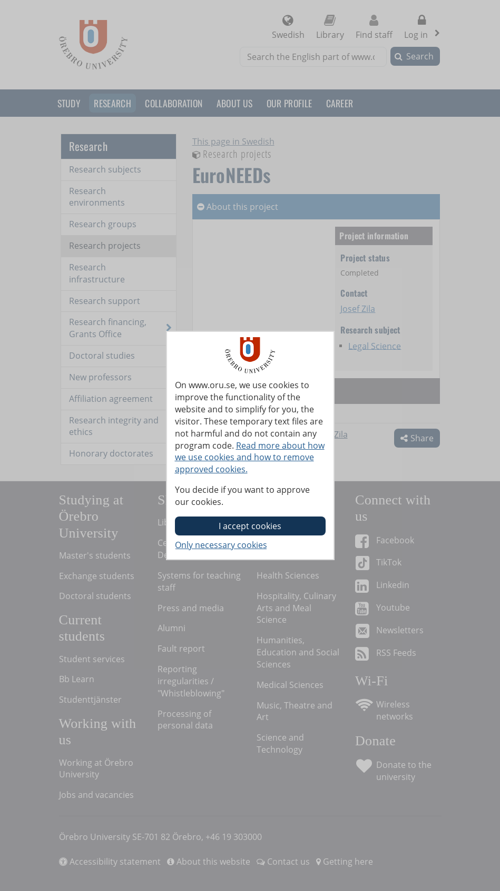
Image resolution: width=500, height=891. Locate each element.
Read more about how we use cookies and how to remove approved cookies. (250, 457)
